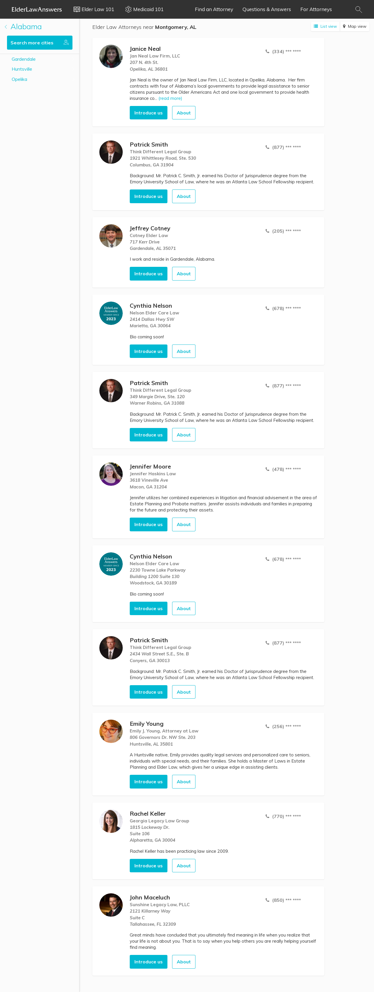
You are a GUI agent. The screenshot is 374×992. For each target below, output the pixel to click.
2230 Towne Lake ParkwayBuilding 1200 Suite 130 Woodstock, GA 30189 (158, 576)
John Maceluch (150, 897)
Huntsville (22, 69)
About (184, 113)
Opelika (19, 79)
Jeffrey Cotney (150, 228)
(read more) (170, 98)
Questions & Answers (267, 9)
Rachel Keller (148, 813)
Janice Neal (145, 48)
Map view (354, 26)
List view (325, 26)
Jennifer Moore (150, 466)
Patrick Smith (149, 144)
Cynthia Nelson (151, 305)
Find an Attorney (214, 9)
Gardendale (24, 59)
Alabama (23, 26)
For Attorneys (316, 9)
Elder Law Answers (37, 9)
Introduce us (148, 113)
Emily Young (147, 723)
